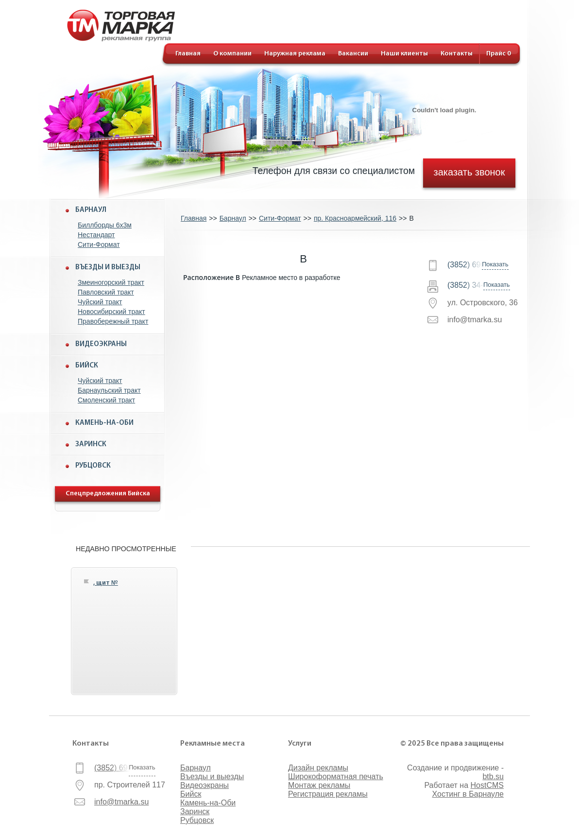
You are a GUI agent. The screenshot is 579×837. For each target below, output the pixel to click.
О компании (232, 53)
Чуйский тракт (100, 302)
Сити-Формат (99, 244)
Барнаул (90, 210)
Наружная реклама (294, 53)
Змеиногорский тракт (111, 282)
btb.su (493, 776)
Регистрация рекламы (328, 794)
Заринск (90, 444)
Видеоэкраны (101, 344)
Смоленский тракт (106, 400)
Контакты (457, 53)
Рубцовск (93, 466)
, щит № (105, 583)
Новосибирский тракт (111, 311)
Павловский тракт (106, 292)
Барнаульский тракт (109, 390)
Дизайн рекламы (318, 768)
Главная (188, 53)
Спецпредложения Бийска (108, 493)
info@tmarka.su (121, 802)
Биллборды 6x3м (105, 225)
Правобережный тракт (113, 321)
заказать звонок (469, 171)
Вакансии (353, 53)
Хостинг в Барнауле (468, 794)
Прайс (498, 53)
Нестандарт (96, 235)
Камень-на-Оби (104, 423)
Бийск (86, 365)
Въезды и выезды (107, 267)
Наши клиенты (404, 53)
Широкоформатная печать (335, 776)
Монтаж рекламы (319, 785)
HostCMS (487, 785)
